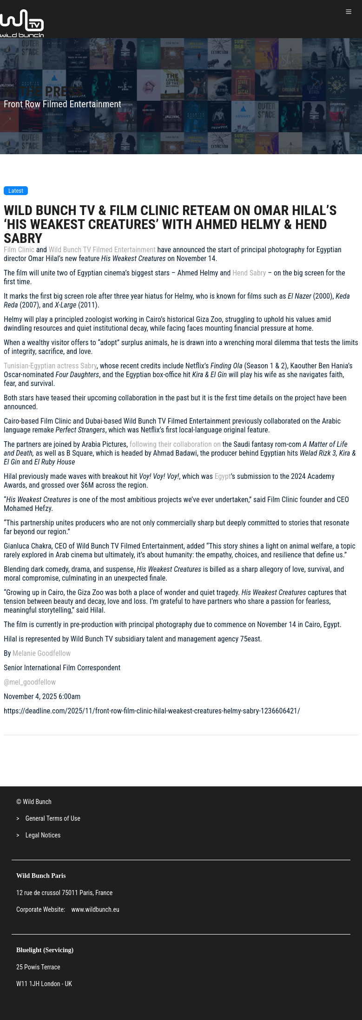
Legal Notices (43, 835)
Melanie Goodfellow (42, 653)
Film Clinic (19, 249)
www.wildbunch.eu (95, 909)
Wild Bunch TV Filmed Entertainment (102, 249)
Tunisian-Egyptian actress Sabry (50, 365)
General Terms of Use (53, 818)
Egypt (223, 476)
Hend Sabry (249, 272)
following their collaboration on (174, 444)
